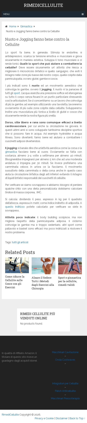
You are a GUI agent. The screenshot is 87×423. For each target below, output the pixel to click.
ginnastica (11, 151)
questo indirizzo (15, 206)
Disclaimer (62, 418)
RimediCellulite (43, 5)
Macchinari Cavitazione (65, 352)
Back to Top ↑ (77, 418)
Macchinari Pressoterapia (65, 398)
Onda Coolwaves (65, 359)
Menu (6, 14)
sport (17, 93)
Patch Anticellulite (65, 390)
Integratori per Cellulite (65, 383)
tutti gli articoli (20, 242)
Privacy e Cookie (44, 418)
